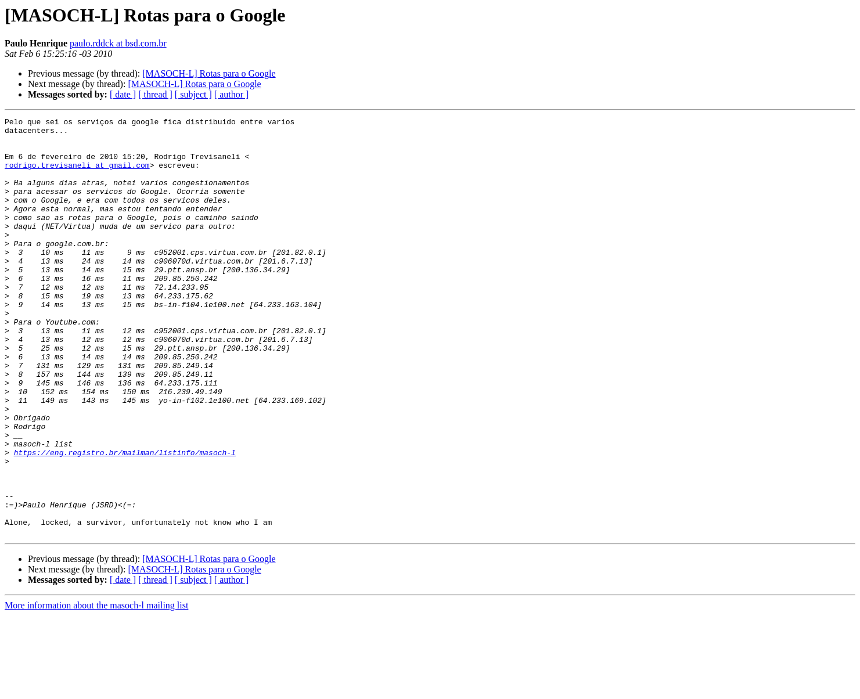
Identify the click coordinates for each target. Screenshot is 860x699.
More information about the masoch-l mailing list (96, 689)
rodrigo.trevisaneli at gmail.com (77, 175)
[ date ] (123, 94)
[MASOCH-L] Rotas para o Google (208, 73)
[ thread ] (155, 94)
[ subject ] (193, 94)
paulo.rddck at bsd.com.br (118, 43)
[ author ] (231, 94)
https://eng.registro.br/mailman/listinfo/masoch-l (125, 520)
